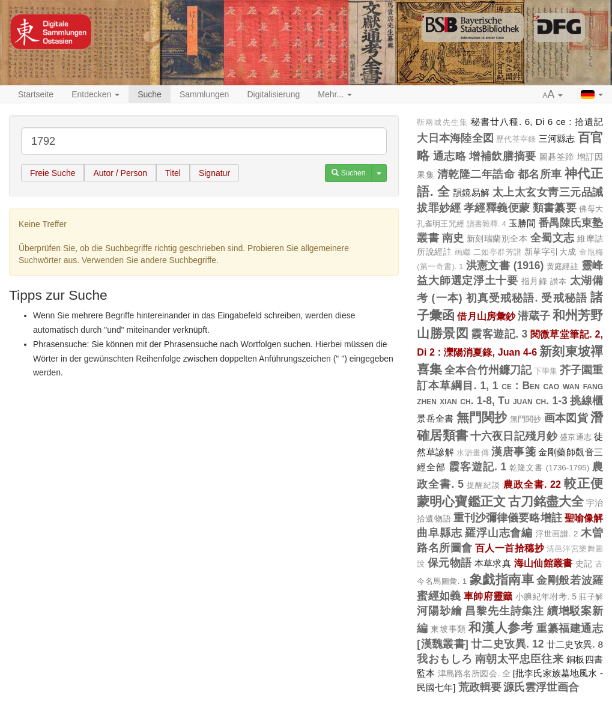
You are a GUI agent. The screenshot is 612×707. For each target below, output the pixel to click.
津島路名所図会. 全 (474, 673)
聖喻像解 (584, 517)
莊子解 (591, 596)
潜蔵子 (534, 316)
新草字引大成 (550, 251)
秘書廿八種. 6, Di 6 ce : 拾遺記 (537, 122)
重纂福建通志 (569, 628)
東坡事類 (448, 629)
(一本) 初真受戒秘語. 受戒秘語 (509, 298)
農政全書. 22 (532, 484)
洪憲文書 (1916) (505, 265)
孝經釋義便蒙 (497, 208)
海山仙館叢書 (543, 562)
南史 (453, 238)
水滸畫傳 (472, 453)
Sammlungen (204, 94)
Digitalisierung (273, 94)
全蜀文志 (552, 238)
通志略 (450, 156)
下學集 (545, 371)
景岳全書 (435, 418)
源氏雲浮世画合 (541, 687)
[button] (553, 95)
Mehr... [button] (335, 94)
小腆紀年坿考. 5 (546, 596)
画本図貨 (566, 418)
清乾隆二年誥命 (476, 174)
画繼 (463, 252)
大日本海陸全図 (455, 138)
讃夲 (558, 281)
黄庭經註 (563, 266)
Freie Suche (52, 173)
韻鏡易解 (471, 192)
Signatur (214, 173)
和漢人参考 (500, 627)
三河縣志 (557, 138)
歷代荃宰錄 (516, 139)
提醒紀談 (483, 485)
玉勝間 (522, 223)
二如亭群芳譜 (497, 252)
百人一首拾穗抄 (509, 547)
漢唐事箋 (513, 452)
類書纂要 (555, 208)
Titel (173, 173)
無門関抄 (481, 417)
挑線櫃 (586, 401)
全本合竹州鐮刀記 (487, 370)
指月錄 (534, 281)
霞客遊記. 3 (499, 334)
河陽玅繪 (439, 611)
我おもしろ (444, 659)
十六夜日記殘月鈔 (513, 436)
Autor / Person (120, 173)
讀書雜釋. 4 (486, 224)
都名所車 (540, 174)
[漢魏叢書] (442, 644)
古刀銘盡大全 (546, 501)
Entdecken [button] (95, 94)
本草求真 (493, 563)
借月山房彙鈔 (486, 316)
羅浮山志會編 (499, 533)
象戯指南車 (502, 579)
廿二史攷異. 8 (575, 644)
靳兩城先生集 (442, 122)
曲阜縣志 (439, 533)
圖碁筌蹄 (557, 157)
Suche (150, 94)
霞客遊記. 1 (477, 467)
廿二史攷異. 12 (507, 644)
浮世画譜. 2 (557, 533)
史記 (584, 563)
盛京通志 (576, 436)
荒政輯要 (479, 687)
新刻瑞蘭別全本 (497, 238)
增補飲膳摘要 (502, 156)
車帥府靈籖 (488, 595)
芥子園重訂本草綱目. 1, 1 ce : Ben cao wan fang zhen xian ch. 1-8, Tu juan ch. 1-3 (510, 385)
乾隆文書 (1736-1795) (549, 467)
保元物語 (450, 563)
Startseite (35, 94)
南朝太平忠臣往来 (519, 659)
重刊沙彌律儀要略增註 (507, 518)
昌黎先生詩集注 (504, 611)
